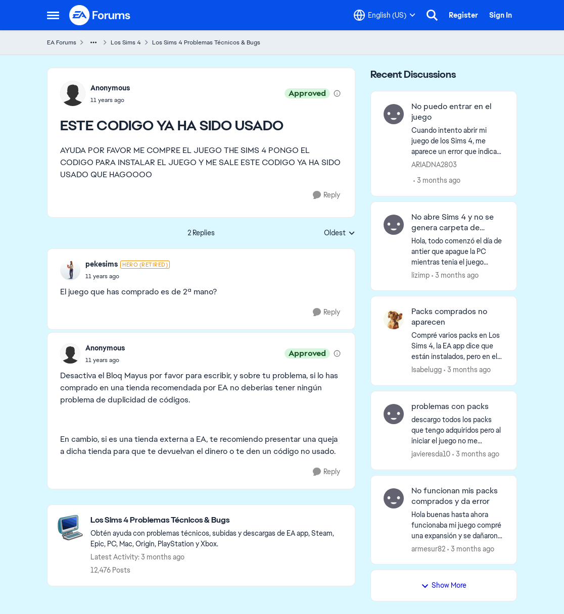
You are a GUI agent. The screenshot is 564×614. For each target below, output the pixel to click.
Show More (443, 585)
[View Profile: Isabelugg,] (394, 319)
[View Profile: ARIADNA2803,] (394, 114)
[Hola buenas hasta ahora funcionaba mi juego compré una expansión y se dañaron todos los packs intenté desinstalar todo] (457, 525)
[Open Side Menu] (53, 15)
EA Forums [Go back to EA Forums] (61, 42)
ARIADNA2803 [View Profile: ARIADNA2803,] (434, 164)
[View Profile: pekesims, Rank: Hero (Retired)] (70, 270)
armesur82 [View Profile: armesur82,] (428, 548)
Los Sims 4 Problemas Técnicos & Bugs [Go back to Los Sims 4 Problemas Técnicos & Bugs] (206, 42)
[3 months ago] (436, 180)
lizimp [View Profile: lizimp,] (420, 274)
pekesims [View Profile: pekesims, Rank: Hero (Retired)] (101, 264)
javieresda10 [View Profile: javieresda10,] (430, 453)
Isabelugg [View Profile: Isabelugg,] (426, 369)
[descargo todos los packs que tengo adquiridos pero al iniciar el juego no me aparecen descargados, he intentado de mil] (457, 430)
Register (463, 15)
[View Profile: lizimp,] (394, 225)
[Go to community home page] (100, 15)
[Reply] (326, 195)
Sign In (500, 15)
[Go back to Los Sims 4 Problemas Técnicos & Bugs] (217, 520)
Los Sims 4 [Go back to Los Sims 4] (126, 42)
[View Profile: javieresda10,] (394, 414)
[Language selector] (384, 15)
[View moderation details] (337, 93)
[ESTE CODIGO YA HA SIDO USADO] (127, 276)
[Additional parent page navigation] (93, 42)
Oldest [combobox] (339, 233)
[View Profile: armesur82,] (394, 498)
